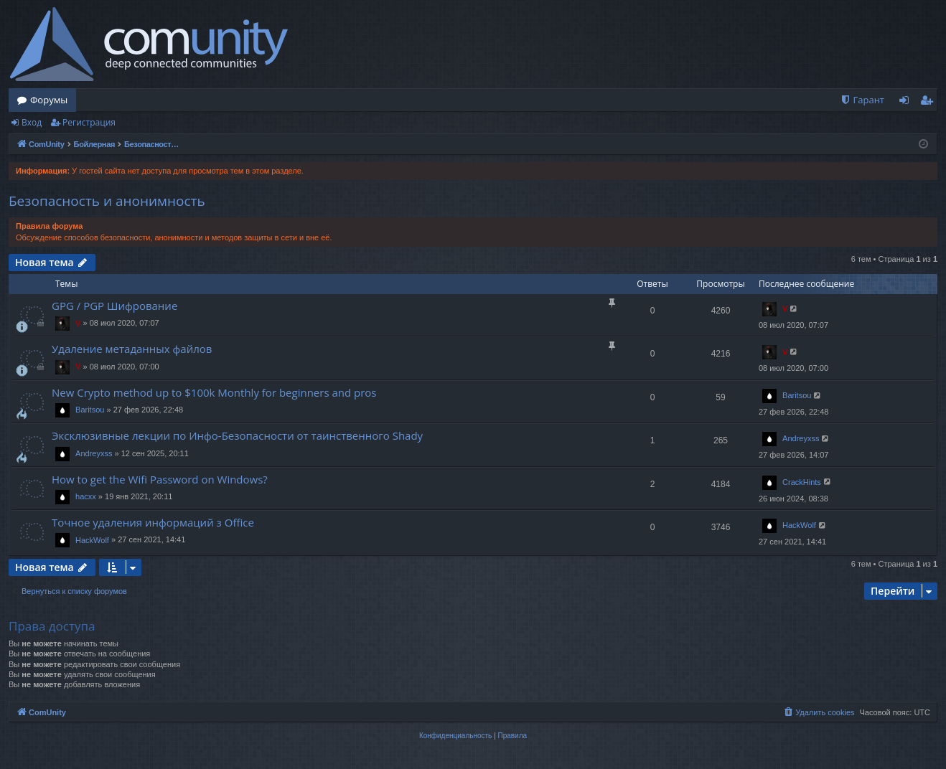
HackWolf (92, 540)
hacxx (85, 496)
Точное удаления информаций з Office (153, 522)
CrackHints (801, 482)
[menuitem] (862, 100)
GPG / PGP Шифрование (114, 305)
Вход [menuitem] (907, 102)
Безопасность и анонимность (107, 201)
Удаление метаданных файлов (132, 348)
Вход (32, 122)
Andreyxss (93, 453)
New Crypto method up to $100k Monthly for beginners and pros (214, 392)
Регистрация (89, 122)
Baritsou (89, 409)
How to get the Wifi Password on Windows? (160, 479)
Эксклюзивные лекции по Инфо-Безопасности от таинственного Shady (237, 435)
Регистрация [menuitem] (930, 102)
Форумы (48, 99)
